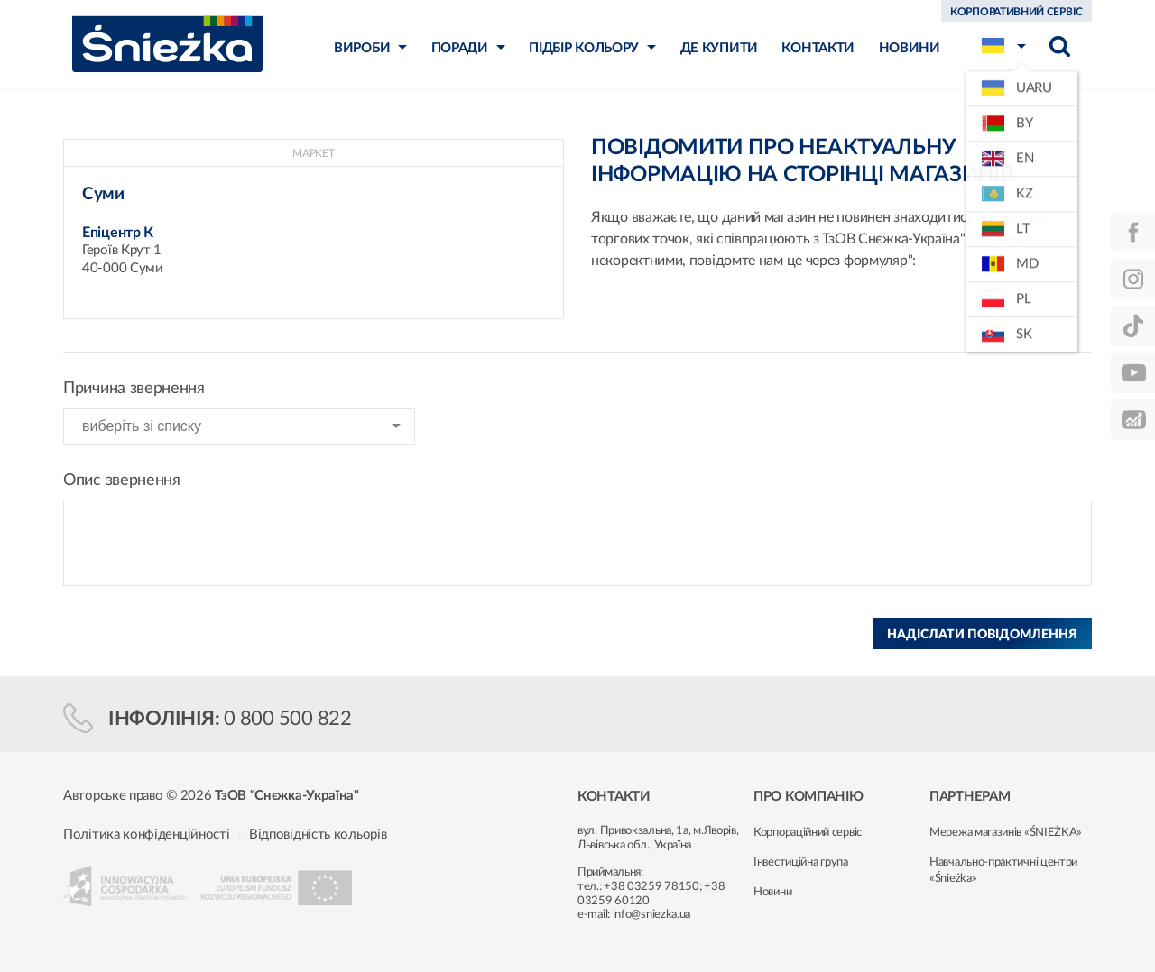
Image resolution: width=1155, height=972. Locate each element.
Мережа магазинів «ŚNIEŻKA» (1005, 833)
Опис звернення (121, 480)
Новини (772, 892)
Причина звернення (134, 389)
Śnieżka (167, 43)
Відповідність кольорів (317, 834)
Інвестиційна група (800, 862)
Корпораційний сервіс (807, 833)
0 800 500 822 (288, 719)
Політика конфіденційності (146, 834)
